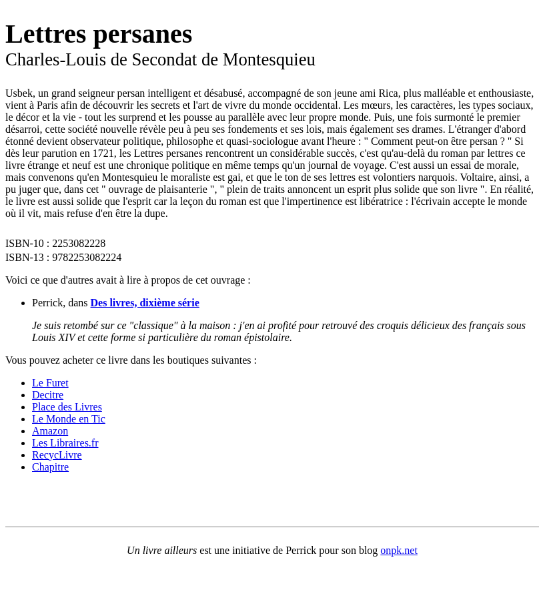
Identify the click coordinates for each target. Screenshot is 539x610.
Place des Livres (67, 406)
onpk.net (399, 550)
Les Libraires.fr (65, 442)
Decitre (47, 394)
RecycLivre (57, 455)
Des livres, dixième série (145, 302)
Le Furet (50, 382)
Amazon (50, 430)
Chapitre (50, 467)
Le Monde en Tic (68, 418)
